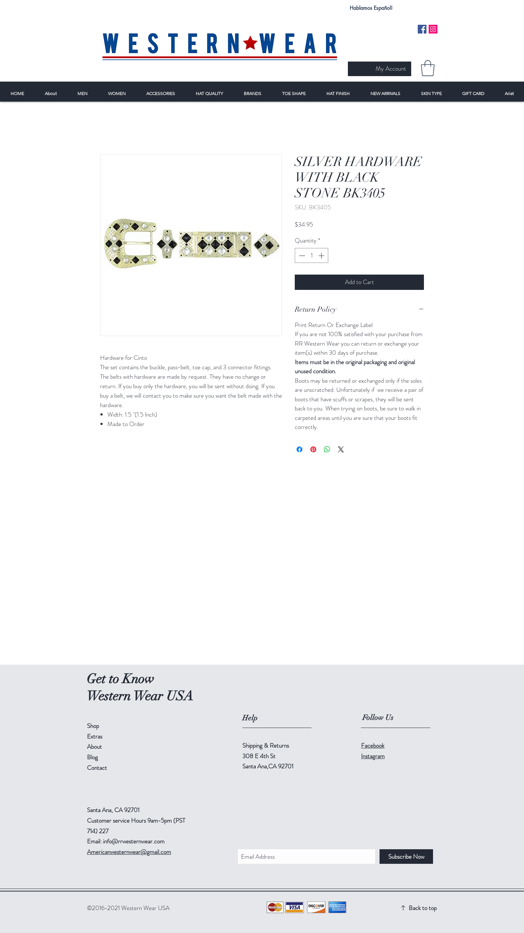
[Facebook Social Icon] (422, 29)
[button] (427, 68)
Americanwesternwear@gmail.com (129, 851)
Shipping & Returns (265, 745)
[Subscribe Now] (406, 856)
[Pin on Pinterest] (313, 449)
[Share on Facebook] (299, 449)
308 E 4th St (258, 756)
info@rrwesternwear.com (133, 841)
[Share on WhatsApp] (327, 449)
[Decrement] (301, 255)
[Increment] (322, 255)
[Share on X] (341, 449)
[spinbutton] (312, 255)
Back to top (423, 908)
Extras (94, 736)
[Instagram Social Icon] (433, 29)
